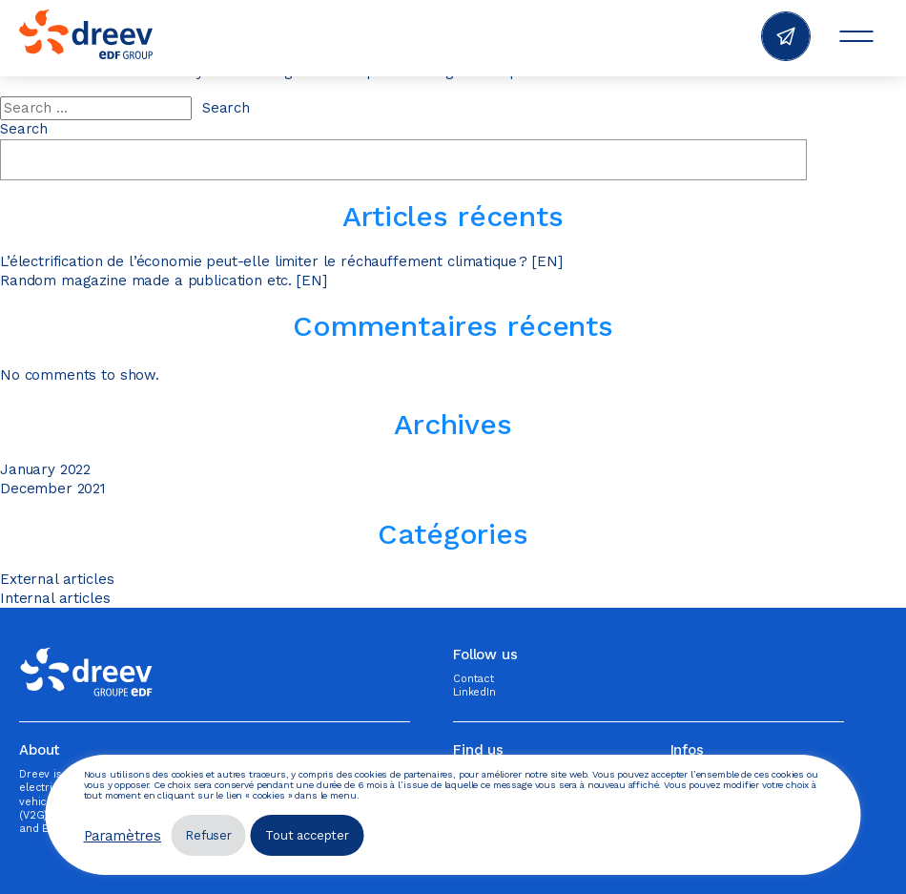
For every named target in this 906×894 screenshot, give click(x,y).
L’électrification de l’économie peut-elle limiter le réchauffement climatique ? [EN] (281, 261)
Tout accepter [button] (307, 835)
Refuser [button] (208, 835)
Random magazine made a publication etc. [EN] (163, 280)
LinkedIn (474, 692)
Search (24, 128)
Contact (473, 679)
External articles (56, 579)
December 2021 (53, 488)
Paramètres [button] (123, 835)
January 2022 (45, 469)
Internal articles (55, 598)
